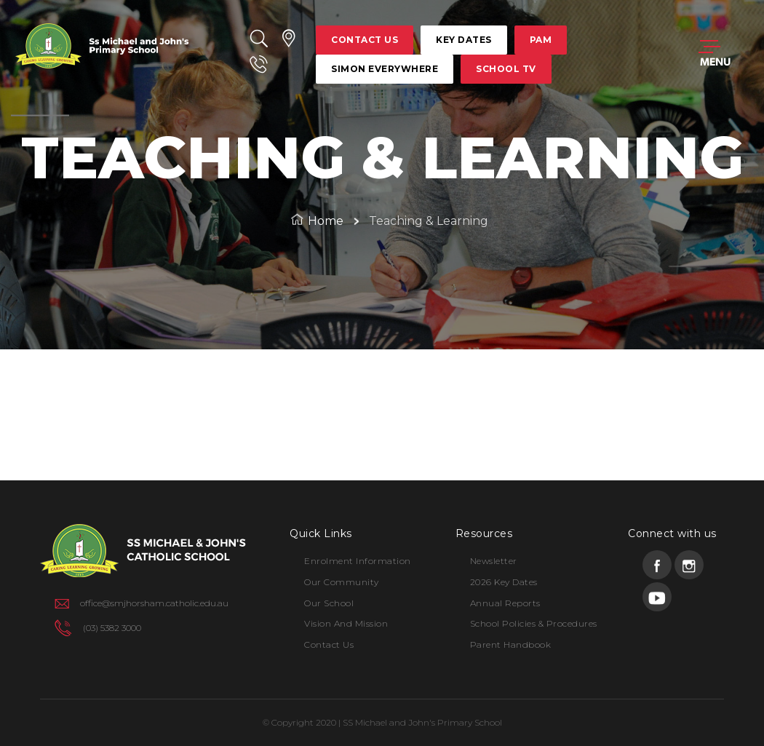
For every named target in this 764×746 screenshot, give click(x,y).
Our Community (341, 581)
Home (325, 221)
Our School (329, 603)
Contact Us (329, 644)
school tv (506, 68)
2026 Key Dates (504, 581)
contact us (364, 39)
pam (541, 39)
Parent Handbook (511, 644)
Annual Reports (505, 603)
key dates (464, 39)
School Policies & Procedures (533, 623)
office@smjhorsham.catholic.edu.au (154, 603)
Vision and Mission (346, 623)
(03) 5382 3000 (112, 627)
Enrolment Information (357, 560)
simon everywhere (384, 68)
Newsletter (493, 560)
